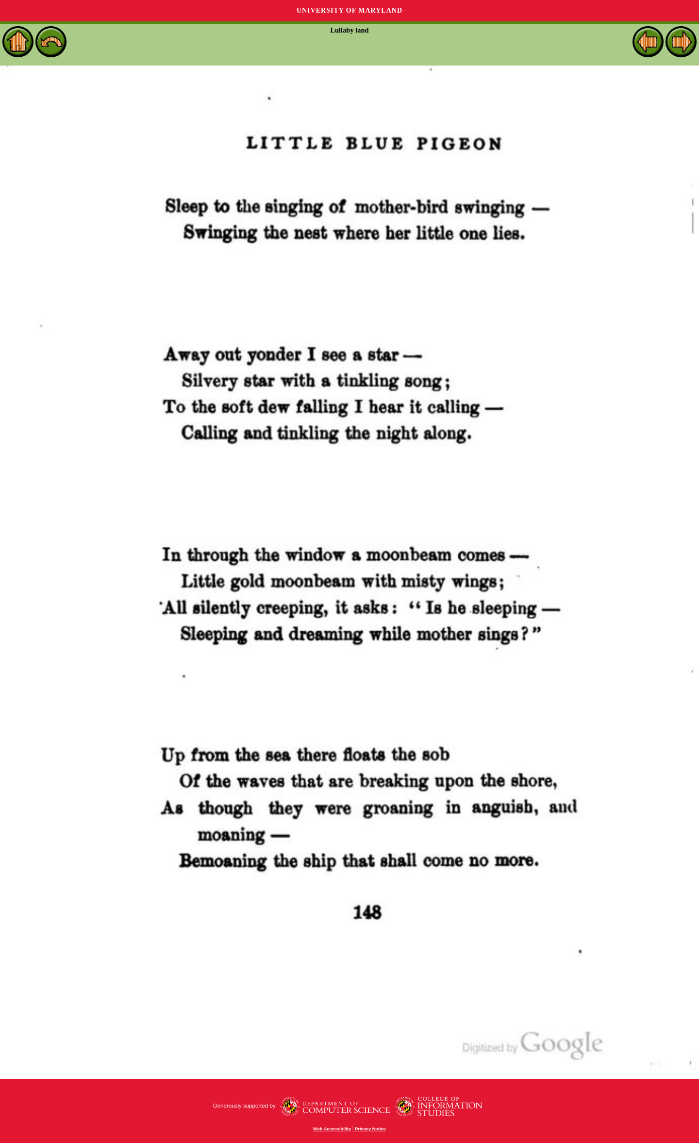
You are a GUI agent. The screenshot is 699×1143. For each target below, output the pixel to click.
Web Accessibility (332, 1128)
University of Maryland (349, 10)
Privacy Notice (370, 1128)
